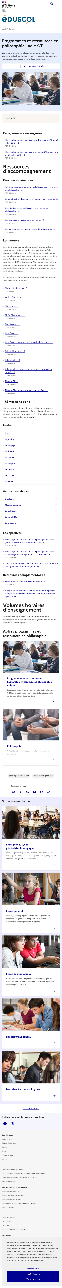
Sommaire (10, 118)
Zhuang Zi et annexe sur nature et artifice (25, 390)
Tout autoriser (33, 1279)
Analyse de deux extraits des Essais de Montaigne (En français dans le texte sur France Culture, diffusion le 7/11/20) (30, 593)
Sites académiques (8, 1181)
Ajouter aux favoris (33, 66)
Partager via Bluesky (27, 792)
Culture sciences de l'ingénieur (13, 1195)
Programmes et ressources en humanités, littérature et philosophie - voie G (30, 681)
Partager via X (20, 792)
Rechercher (51, 3)
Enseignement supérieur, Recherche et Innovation (19, 1177)
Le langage (10, 445)
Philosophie (14, 746)
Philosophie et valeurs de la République (24, 581)
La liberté (9, 451)
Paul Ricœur (11, 324)
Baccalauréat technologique (23, 1089)
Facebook (5, 1124)
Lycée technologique (19, 974)
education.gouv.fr (8, 1139)
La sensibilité (11, 516)
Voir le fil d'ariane (8, 29)
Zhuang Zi (10, 381)
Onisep (4, 1147)
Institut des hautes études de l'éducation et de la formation (23, 1173)
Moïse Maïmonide (13, 315)
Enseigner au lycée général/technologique (20, 846)
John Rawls (10, 333)
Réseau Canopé (7, 1155)
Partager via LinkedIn (34, 792)
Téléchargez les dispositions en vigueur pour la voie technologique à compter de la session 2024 (29, 553)
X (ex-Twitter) (13, 1124)
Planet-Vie (5, 1225)
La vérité (9, 481)
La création (10, 522)
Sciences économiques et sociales (14, 1229)
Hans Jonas (10, 306)
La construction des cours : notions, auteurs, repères (30, 198)
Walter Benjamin (13, 297)
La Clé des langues (8, 1217)
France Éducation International (13, 1169)
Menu (58, 3)
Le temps (9, 469)
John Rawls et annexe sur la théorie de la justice (27, 342)
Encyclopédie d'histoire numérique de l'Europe (19, 1203)
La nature (9, 457)
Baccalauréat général (18, 1037)
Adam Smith (11, 360)
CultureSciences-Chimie (10, 1191)
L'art (7, 433)
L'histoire (9, 498)
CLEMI (4, 1159)
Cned (4, 1151)
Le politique (10, 510)
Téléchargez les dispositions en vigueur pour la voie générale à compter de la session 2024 (29, 541)
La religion (10, 463)
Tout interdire (33, 1273)
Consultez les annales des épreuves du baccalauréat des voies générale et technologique (32, 565)
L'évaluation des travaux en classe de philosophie (28, 228)
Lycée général (14, 911)
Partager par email (41, 792)
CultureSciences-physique (11, 1199)
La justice (9, 439)
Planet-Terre (6, 1221)
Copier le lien (48, 792)
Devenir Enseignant (9, 1143)
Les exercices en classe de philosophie (23, 219)
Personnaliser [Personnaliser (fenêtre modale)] (33, 1268)
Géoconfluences (8, 1207)
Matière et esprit (13, 504)
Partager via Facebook (13, 792)
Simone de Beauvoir (14, 288)
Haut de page (32, 1108)
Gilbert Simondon (14, 351)
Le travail (9, 475)
